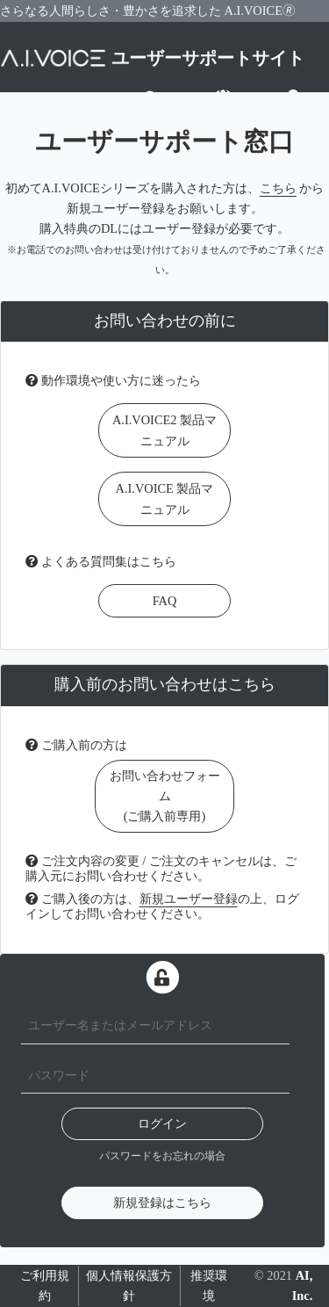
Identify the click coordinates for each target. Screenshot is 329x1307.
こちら (278, 188)
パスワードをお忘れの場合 (162, 1156)
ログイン (162, 1123)
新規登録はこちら (162, 1202)
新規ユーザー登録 (188, 899)
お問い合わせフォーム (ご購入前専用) (165, 796)
